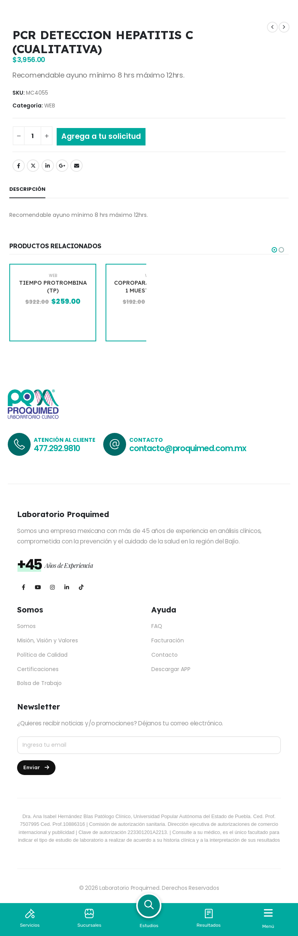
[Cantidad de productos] (32, 135)
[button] (274, 249)
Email (76, 165)
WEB (49, 105)
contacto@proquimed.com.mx (187, 448)
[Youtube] (37, 587)
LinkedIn (48, 165)
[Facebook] (23, 587)
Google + (62, 165)
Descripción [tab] (27, 189)
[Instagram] (52, 587)
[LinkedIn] (66, 587)
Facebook (18, 165)
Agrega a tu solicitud (101, 136)
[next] (284, 27)
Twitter (33, 165)
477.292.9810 (57, 448)
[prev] (272, 27)
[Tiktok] (80, 587)
